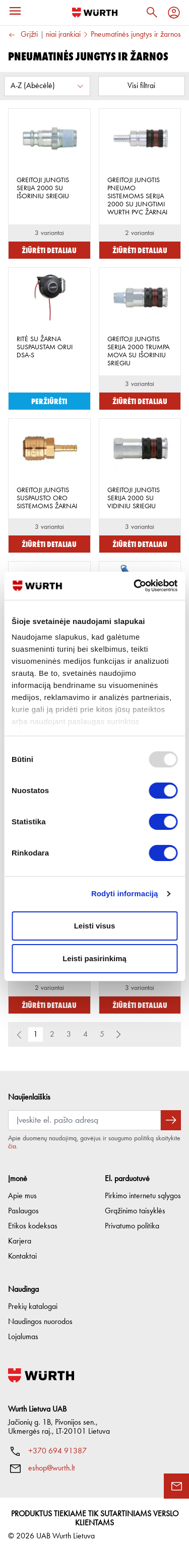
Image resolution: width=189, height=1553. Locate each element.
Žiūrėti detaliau (49, 250)
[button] (118, 1035)
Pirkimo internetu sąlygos (143, 1196)
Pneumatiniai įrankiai (49, 34)
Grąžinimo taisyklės (135, 1211)
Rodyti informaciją (124, 893)
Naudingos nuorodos (40, 1322)
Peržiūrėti (49, 401)
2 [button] (52, 1035)
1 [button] (35, 1035)
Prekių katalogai (32, 1307)
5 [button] (102, 1035)
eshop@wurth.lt (51, 1468)
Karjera (19, 1241)
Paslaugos (23, 1211)
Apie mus (22, 1196)
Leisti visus (94, 925)
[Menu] (15, 11)
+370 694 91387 (57, 1451)
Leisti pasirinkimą (94, 958)
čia (12, 1146)
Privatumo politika (132, 1226)
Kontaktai (22, 1257)
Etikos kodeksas (32, 1226)
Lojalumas (23, 1337)
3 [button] (69, 1035)
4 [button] (85, 1035)
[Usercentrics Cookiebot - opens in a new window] (134, 585)
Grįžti (23, 35)
